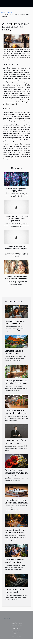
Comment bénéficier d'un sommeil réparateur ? (14, 592)
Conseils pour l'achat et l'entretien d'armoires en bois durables (16, 383)
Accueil (3, 12)
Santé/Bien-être (16, 623)
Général (9, 12)
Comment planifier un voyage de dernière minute (15, 533)
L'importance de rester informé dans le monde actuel (16, 503)
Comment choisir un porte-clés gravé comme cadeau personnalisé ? (16, 219)
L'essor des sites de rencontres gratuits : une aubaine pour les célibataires (16, 474)
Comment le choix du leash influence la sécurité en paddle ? (16, 249)
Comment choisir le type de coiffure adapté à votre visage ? (16, 278)
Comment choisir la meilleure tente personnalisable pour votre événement (15, 355)
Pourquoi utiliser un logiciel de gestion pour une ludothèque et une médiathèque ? (16, 414)
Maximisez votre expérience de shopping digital (16, 190)
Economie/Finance (17, 626)
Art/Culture (16, 628)
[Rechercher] (16, 618)
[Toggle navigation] (3, 3)
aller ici (10, 100)
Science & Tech (17, 631)
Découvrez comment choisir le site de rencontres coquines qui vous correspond (16, 325)
